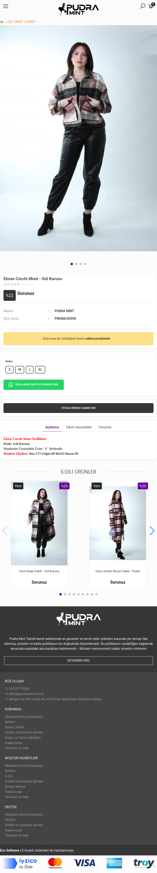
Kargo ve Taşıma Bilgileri (22, 738)
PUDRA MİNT (64, 311)
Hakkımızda (13, 743)
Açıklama (52, 427)
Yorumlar (105, 427)
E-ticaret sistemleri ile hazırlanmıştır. (37, 850)
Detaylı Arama (15, 786)
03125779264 (17, 689)
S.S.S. (9, 776)
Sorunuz (26, 293)
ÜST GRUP (15, 22)
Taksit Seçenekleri (79, 427)
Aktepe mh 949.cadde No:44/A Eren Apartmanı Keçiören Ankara (53, 699)
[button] (72, 264)
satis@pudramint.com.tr (24, 694)
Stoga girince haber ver (78, 407)
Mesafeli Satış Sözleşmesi (24, 717)
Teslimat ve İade (17, 748)
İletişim (10, 722)
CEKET (31, 22)
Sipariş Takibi (14, 727)
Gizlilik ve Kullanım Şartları (24, 732)
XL (40, 369)
